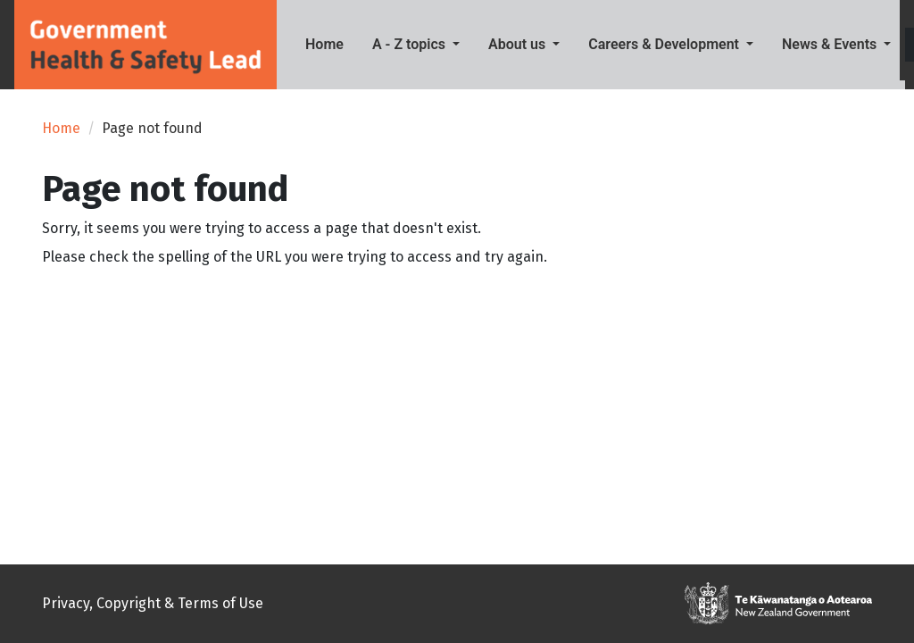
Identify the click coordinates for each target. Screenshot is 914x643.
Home (331, 43)
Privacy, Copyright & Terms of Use (152, 603)
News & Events (831, 44)
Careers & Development (665, 44)
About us (518, 44)
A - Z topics (410, 44)
